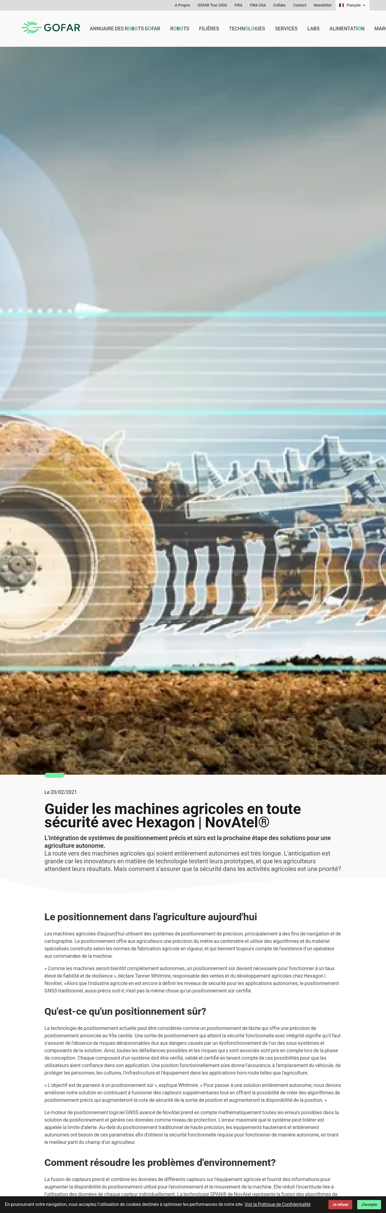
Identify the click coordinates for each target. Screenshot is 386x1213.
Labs (313, 28)
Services (286, 28)
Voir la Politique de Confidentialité (277, 1204)
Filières (209, 28)
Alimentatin (346, 29)
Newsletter (323, 5)
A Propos (182, 5)
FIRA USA (258, 5)
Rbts (179, 29)
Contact (299, 5)
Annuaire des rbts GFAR (125, 29)
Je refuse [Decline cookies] (340, 1204)
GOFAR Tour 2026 (212, 5)
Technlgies (247, 29)
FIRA (238, 5)
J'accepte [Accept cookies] (369, 1204)
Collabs (279, 5)
